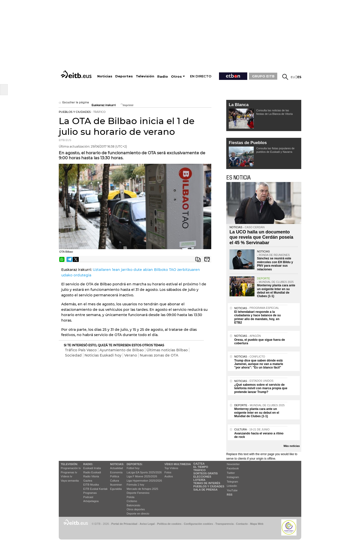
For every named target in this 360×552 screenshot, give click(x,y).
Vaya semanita (70, 480)
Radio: (88, 464)
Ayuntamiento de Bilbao (122, 350)
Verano (130, 355)
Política (114, 476)
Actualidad (116, 468)
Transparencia (224, 523)
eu (293, 77)
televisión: (69, 464)
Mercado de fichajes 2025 (142, 488)
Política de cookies (169, 523)
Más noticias (292, 445)
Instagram (233, 477)
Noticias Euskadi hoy (103, 355)
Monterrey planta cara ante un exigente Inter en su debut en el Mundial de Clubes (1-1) (276, 291)
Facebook (233, 468)
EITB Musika (91, 484)
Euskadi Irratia (92, 468)
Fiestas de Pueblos (248, 142)
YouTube (232, 490)
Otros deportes (136, 509)
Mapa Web (256, 523)
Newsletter (233, 464)
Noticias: (117, 464)
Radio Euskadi (92, 472)
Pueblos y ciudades (208, 486)
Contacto (242, 523)
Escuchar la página (74, 102)
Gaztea (87, 480)
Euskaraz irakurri (104, 105)
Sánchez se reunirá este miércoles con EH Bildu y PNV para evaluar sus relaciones (275, 264)
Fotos (168, 472)
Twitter (231, 472)
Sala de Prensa (205, 489)
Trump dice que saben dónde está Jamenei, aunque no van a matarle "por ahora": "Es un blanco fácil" (258, 364)
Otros (176, 76)
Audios (168, 476)
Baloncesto (133, 505)
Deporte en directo (138, 513)
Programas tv (69, 472)
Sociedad (73, 355)
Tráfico (199, 470)
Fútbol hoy (133, 468)
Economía (116, 472)
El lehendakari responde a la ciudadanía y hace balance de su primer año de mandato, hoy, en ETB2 (257, 317)
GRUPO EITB (263, 76)
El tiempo (200, 466)
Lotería (199, 479)
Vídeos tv (66, 476)
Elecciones (202, 476)
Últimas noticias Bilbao (167, 350)
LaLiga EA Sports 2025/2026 (144, 472)
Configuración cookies (198, 523)
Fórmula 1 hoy (135, 484)
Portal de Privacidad (124, 523)
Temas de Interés (206, 483)
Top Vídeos (171, 468)
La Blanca (238, 104)
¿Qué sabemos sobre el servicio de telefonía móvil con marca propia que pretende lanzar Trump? (260, 388)
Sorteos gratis (205, 473)
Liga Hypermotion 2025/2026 (144, 480)
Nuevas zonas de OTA (159, 355)
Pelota (130, 497)
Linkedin (232, 485)
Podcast (88, 497)
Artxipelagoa (90, 501)
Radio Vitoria (91, 476)
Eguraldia (116, 488)
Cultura (114, 480)
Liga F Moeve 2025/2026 (142, 476)
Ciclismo (132, 501)
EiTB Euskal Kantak (95, 488)
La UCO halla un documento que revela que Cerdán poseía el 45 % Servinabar (261, 237)
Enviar (207, 259)
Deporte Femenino (138, 492)
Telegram (232, 481)
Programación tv (71, 468)
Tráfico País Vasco (81, 350)
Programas (90, 492)
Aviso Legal (147, 523)
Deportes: (135, 464)
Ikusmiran (116, 484)
